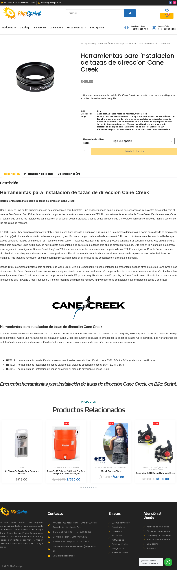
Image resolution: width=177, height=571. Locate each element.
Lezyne (21, 465)
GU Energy (58, 465)
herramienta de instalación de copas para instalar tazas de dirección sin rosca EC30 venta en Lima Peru (134, 122)
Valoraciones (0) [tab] (69, 174)
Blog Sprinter (97, 27)
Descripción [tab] (12, 174)
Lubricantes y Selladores (116, 465)
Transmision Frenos (155, 467)
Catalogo (25, 27)
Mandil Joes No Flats (111, 469)
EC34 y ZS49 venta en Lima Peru (113, 116)
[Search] (130, 13)
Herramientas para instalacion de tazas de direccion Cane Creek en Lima (133, 129)
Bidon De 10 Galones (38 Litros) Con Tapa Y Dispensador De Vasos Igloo (66, 470)
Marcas (91, 43)
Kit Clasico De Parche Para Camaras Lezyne (21, 470)
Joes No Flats (100, 465)
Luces (164, 465)
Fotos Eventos (76, 27)
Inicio (83, 43)
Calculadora (56, 27)
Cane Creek (102, 43)
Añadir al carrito (134, 151)
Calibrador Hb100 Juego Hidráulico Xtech (155, 472)
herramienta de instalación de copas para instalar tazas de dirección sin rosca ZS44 (131, 125)
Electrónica (157, 465)
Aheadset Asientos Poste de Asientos (115, 113)
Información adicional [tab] (38, 174)
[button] (83, 489)
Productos (9, 27)
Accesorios (147, 465)
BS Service (40, 27)
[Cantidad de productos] (86, 151)
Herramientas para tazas (94, 141)
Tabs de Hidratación (71, 465)
